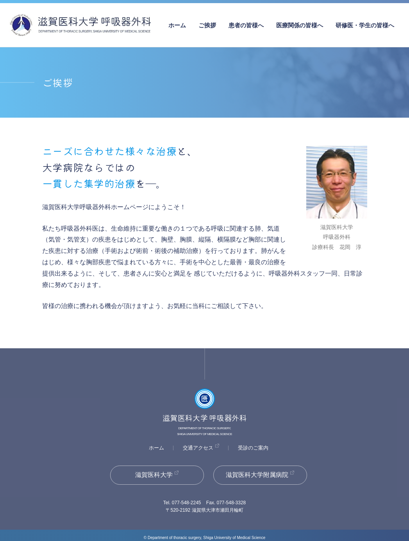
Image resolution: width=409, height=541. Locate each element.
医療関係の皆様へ (299, 25)
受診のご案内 (253, 448)
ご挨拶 (207, 25)
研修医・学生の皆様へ (365, 25)
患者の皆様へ (246, 25)
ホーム (177, 25)
